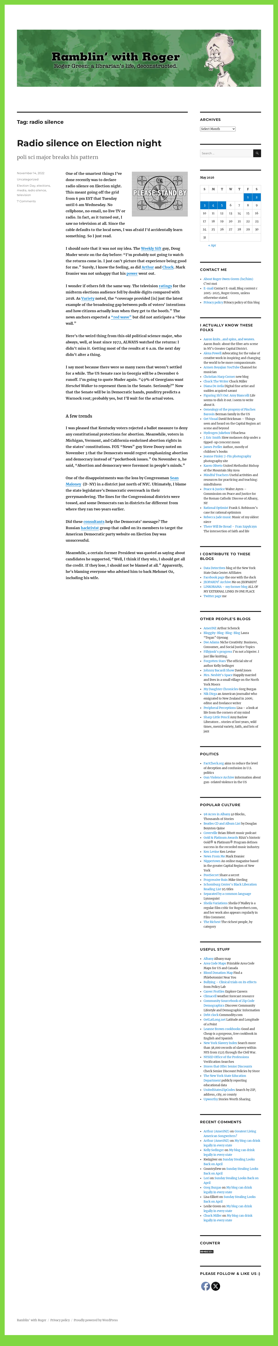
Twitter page (212, 596)
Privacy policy (213, 302)
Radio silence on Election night (89, 143)
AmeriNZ (210, 628)
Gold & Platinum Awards (221, 838)
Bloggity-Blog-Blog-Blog (222, 633)
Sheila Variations (216, 903)
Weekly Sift (151, 248)
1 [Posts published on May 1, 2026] (248, 197)
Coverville (210, 833)
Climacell (210, 996)
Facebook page (214, 577)
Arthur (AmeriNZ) (216, 1131)
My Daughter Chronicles (221, 689)
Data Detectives (214, 568)
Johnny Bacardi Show (219, 670)
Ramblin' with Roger (31, 1320)
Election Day (26, 185)
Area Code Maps (215, 963)
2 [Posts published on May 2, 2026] (257, 197)
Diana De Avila (214, 386)
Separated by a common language (227, 894)
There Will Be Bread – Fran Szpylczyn (230, 526)
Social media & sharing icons (114, 1343)
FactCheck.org (214, 763)
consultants (94, 521)
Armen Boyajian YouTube (221, 367)
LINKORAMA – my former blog (225, 587)
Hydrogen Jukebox (217, 433)
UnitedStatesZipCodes (219, 1090)
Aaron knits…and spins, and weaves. (229, 339)
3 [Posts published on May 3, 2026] (204, 205)
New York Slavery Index (220, 1043)
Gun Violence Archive (219, 777)
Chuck (168, 267)
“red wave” (121, 317)
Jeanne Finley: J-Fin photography (227, 456)
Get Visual (211, 419)
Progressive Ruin (216, 880)
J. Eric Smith (212, 438)
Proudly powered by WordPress (96, 1320)
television (24, 195)
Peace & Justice (214, 489)
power (132, 273)
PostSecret (211, 875)
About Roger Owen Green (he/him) (228, 279)
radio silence (37, 190)
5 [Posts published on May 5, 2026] (222, 205)
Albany (208, 959)
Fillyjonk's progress (218, 652)
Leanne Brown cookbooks (222, 1029)
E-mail (208, 288)
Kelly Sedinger (214, 1150)
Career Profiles (214, 991)
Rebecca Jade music (217, 517)
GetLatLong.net (215, 1020)
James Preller (213, 447)
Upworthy (211, 1099)
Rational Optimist (216, 508)
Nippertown (212, 861)
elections (43, 185)
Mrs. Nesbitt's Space (218, 675)
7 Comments (26, 201)
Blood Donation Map (218, 973)
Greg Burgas (212, 1187)
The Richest (212, 922)
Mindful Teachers (216, 475)
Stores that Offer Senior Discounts (228, 1066)
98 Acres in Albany (217, 814)
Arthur (148, 267)
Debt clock (211, 1015)
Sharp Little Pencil (216, 717)
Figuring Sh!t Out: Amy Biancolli (226, 395)
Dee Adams (211, 642)
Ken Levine (211, 852)
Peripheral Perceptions (220, 708)
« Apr (212, 245)
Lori (206, 1178)
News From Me (214, 856)
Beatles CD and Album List (222, 824)
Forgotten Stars (215, 661)
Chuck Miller (213, 1216)
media (22, 190)
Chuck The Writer (216, 381)
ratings (165, 286)
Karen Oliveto (213, 466)
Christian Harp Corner (219, 377)
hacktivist (90, 528)
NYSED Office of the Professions (226, 1057)
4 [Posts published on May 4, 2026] (213, 205)
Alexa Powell (212, 353)
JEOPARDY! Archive (217, 582)
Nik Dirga (210, 694)
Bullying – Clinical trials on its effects (230, 982)
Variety (87, 298)
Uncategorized (28, 179)
